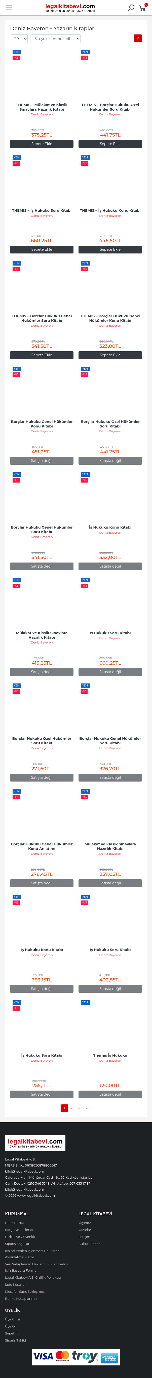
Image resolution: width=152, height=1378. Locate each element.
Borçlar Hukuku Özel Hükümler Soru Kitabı (111, 423)
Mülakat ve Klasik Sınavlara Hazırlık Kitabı (42, 635)
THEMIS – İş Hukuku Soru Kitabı (41, 210)
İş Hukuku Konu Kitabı (110, 527)
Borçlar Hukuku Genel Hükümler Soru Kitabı (42, 529)
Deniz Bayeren (42, 114)
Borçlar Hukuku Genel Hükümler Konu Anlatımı (42, 846)
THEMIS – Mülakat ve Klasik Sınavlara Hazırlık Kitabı (42, 107)
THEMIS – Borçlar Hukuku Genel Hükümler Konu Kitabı (110, 318)
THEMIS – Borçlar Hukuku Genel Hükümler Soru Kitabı (42, 318)
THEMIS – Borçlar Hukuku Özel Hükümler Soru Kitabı (111, 107)
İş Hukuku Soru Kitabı (110, 633)
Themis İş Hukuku (110, 1055)
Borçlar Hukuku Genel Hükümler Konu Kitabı (42, 423)
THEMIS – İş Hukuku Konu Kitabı (110, 210)
